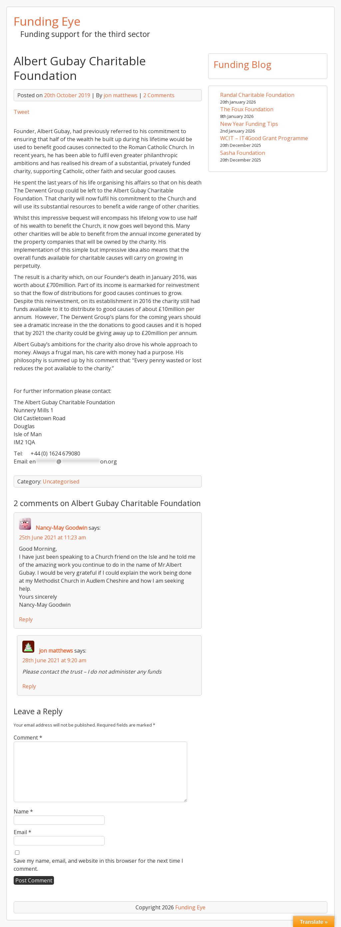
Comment (28, 737)
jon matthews (121, 95)
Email (22, 832)
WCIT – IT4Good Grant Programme (264, 138)
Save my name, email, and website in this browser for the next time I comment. (98, 864)
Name (23, 811)
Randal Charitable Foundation (257, 95)
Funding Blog (242, 64)
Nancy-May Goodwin (61, 527)
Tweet (21, 112)
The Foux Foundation (246, 109)
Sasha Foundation (242, 152)
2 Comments (158, 95)
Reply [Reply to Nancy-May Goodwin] (26, 619)
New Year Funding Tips (249, 124)
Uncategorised (61, 481)
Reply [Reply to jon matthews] (29, 686)
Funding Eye (47, 21)
